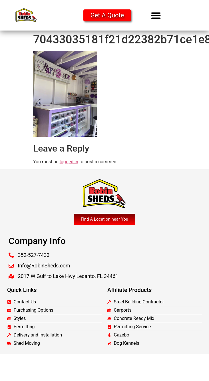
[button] (156, 15)
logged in (69, 161)
